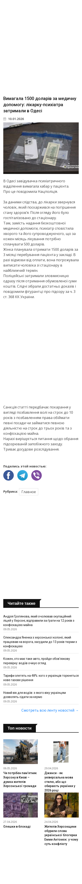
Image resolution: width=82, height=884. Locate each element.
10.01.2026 (13, 119)
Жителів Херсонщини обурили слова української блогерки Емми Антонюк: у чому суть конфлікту (61, 835)
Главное (28, 491)
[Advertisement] (41, 48)
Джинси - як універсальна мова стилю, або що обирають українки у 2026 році (59, 781)
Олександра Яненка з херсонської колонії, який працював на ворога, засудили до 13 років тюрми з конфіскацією (40, 642)
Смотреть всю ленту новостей (50, 710)
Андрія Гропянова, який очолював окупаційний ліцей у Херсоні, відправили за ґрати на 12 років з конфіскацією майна (38, 621)
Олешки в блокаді (17, 826)
